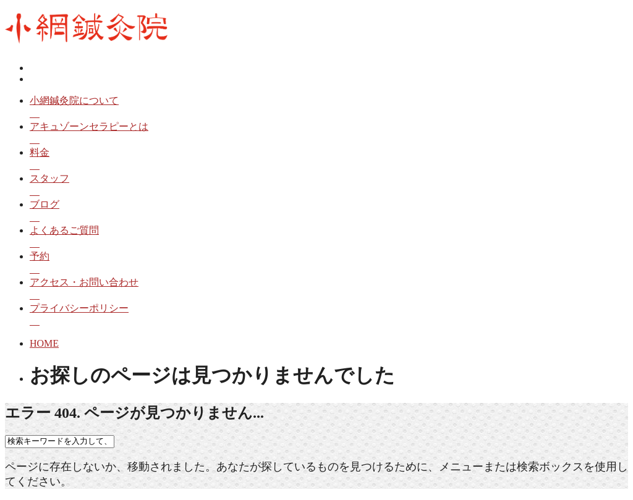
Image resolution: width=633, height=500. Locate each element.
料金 (329, 159)
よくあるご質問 (329, 237)
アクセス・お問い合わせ (329, 289)
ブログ (329, 211)
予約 (329, 263)
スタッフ (329, 185)
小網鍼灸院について (329, 108)
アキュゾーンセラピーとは (329, 133)
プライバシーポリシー (329, 315)
